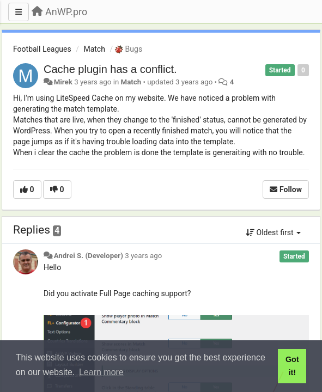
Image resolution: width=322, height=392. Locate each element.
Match (94, 49)
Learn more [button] (101, 372)
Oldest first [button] (273, 232)
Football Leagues (42, 49)
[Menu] (18, 12)
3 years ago (143, 256)
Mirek (63, 82)
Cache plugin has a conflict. (110, 69)
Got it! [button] (292, 366)
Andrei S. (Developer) (88, 256)
